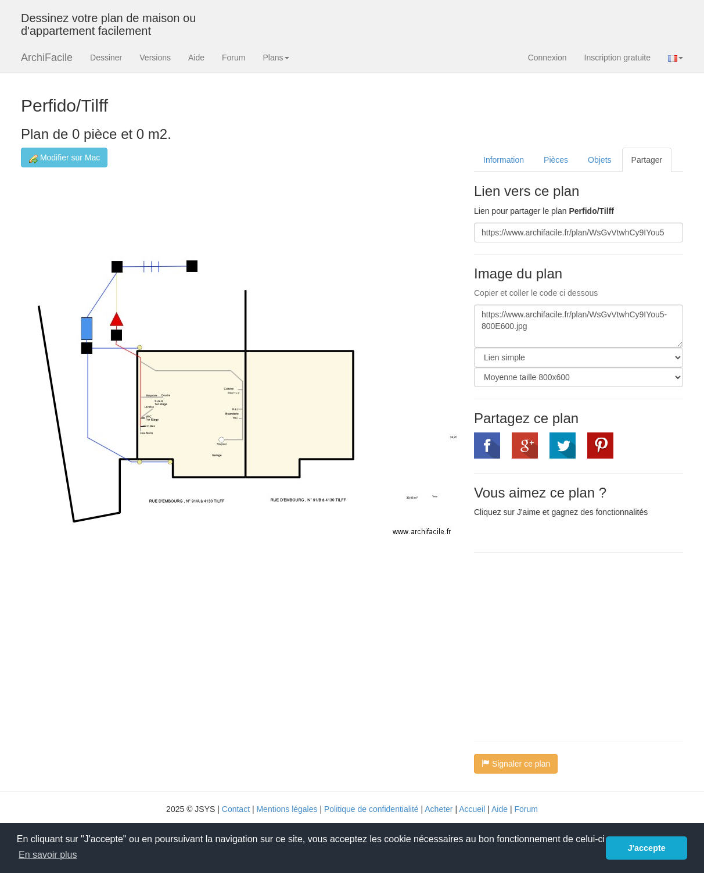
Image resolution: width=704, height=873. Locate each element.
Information (503, 159)
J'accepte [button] (647, 848)
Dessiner (106, 57)
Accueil (472, 809)
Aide (196, 57)
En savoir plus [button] (48, 855)
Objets (599, 159)
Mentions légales (286, 809)
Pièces (556, 159)
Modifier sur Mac (64, 158)
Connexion (547, 57)
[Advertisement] (571, 645)
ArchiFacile (47, 57)
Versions (155, 57)
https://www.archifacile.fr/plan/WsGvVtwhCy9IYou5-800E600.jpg (578, 326)
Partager (647, 159)
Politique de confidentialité (371, 809)
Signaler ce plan (516, 763)
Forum (233, 57)
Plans (276, 57)
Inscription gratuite (617, 57)
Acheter (438, 809)
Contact (236, 809)
